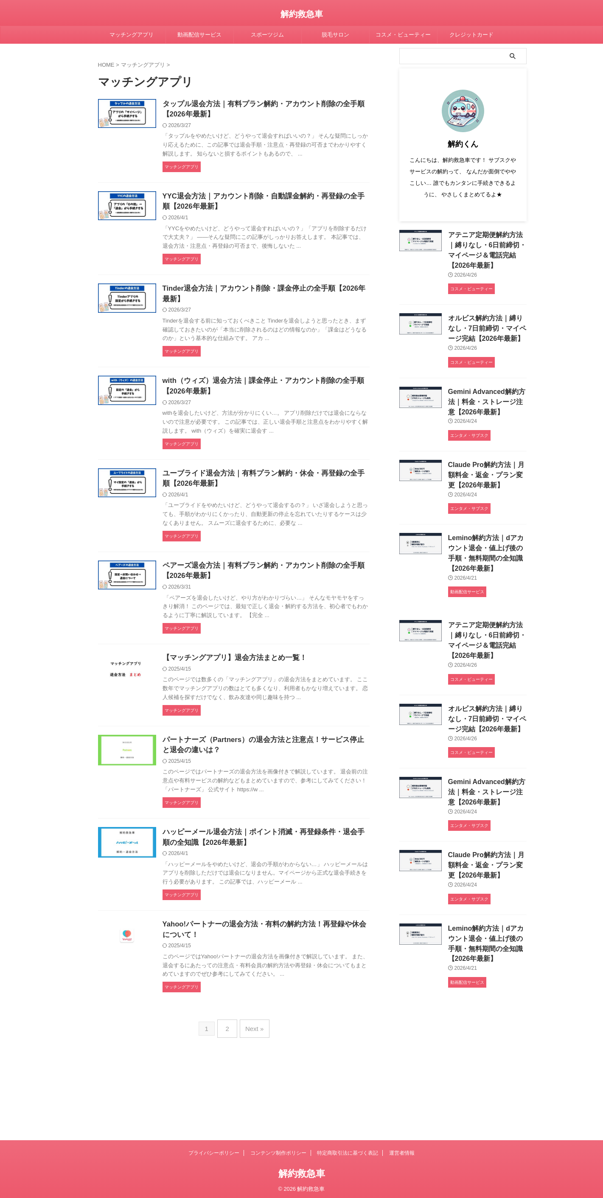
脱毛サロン (335, 34)
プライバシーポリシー (213, 1150)
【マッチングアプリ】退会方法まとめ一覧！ (257, 691)
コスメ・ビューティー (403, 34)
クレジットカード (471, 34)
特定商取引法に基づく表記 (347, 1150)
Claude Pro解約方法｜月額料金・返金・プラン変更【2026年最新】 (485, 468)
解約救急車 (301, 14)
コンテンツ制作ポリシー (278, 1150)
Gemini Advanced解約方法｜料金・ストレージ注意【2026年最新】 (485, 396)
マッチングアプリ (131, 34)
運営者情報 (402, 1150)
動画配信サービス (199, 34)
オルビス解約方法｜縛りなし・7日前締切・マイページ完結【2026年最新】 (485, 325)
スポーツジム (267, 34)
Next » (253, 1089)
